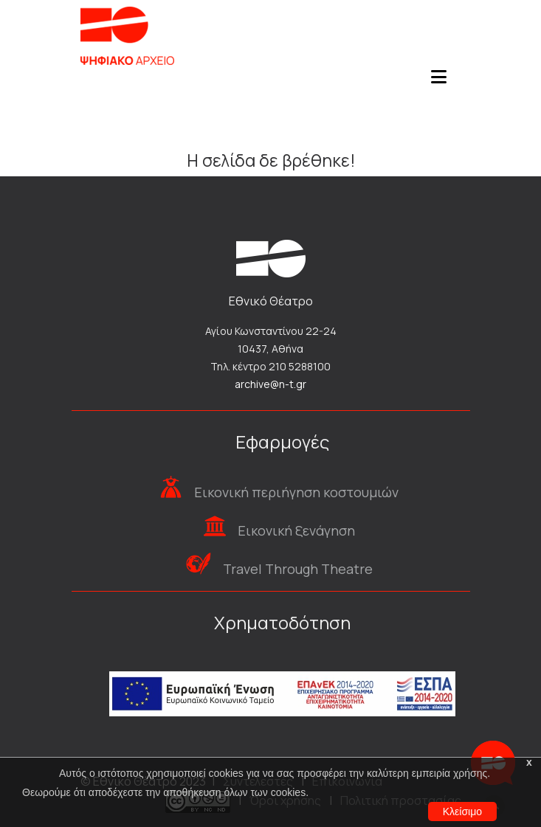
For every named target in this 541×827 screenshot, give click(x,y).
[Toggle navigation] (439, 81)
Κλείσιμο (462, 811)
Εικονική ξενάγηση (296, 530)
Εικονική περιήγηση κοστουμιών (296, 492)
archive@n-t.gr (270, 384)
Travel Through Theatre (298, 569)
